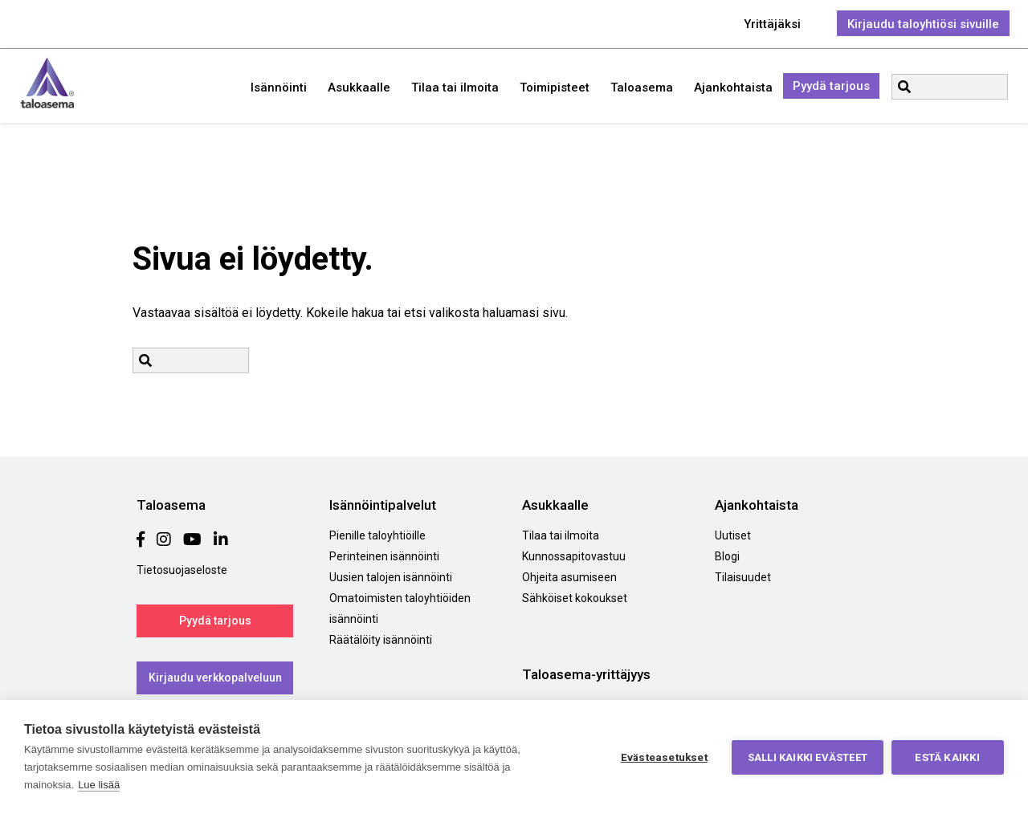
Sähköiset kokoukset (574, 598)
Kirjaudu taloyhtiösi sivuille (923, 24)
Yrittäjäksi (772, 24)
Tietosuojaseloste (182, 570)
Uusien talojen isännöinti (390, 577)
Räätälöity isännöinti (380, 639)
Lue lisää (99, 785)
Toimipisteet (554, 87)
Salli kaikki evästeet (807, 757)
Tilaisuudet (743, 577)
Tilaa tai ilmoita (455, 87)
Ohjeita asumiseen (569, 577)
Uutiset (733, 535)
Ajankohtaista (733, 87)
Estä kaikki (947, 757)
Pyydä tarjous (831, 86)
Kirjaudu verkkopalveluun (215, 677)
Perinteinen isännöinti (384, 556)
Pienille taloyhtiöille (377, 535)
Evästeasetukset (664, 757)
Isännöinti (279, 87)
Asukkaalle (359, 87)
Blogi (727, 556)
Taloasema (47, 82)
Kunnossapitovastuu (574, 556)
